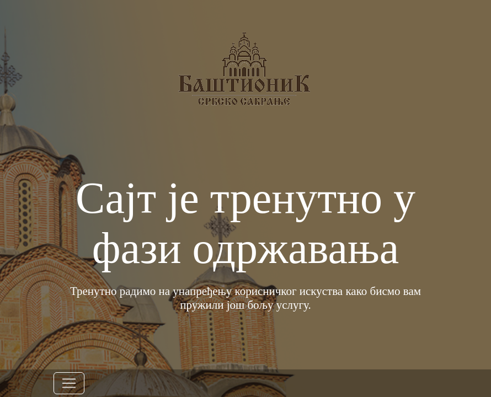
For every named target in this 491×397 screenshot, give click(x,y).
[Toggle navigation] (69, 383)
